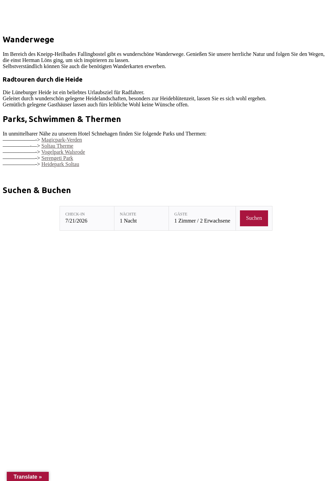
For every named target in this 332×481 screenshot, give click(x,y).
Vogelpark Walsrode (63, 152)
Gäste (180, 214)
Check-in (75, 214)
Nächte (128, 214)
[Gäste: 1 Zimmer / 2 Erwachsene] (202, 218)
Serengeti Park (57, 158)
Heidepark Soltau (60, 164)
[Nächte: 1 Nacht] (141, 218)
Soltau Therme (57, 146)
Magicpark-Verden (61, 140)
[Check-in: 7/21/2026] (87, 218)
